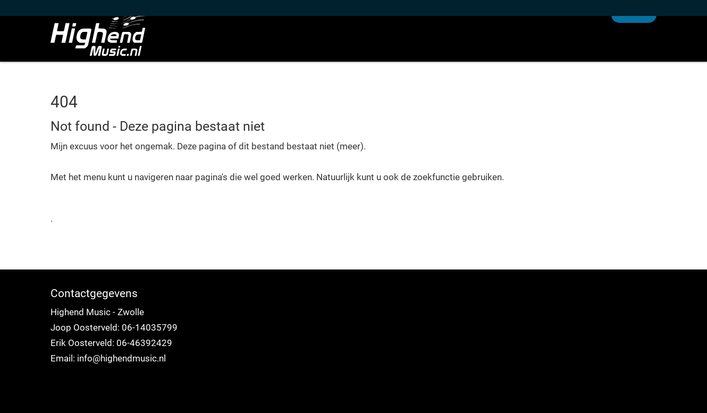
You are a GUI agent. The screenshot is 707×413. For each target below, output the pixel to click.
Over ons (522, 55)
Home (412, 55)
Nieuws (464, 55)
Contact (634, 55)
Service (579, 55)
